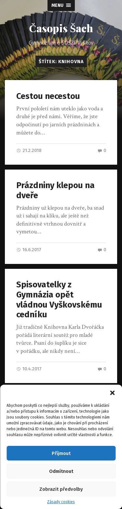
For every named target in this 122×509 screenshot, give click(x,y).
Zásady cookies (61, 502)
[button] (112, 393)
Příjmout (61, 453)
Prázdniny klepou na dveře (55, 190)
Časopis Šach (61, 28)
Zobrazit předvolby (61, 489)
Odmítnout (61, 471)
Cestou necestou (48, 96)
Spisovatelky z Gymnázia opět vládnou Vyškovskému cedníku (59, 300)
